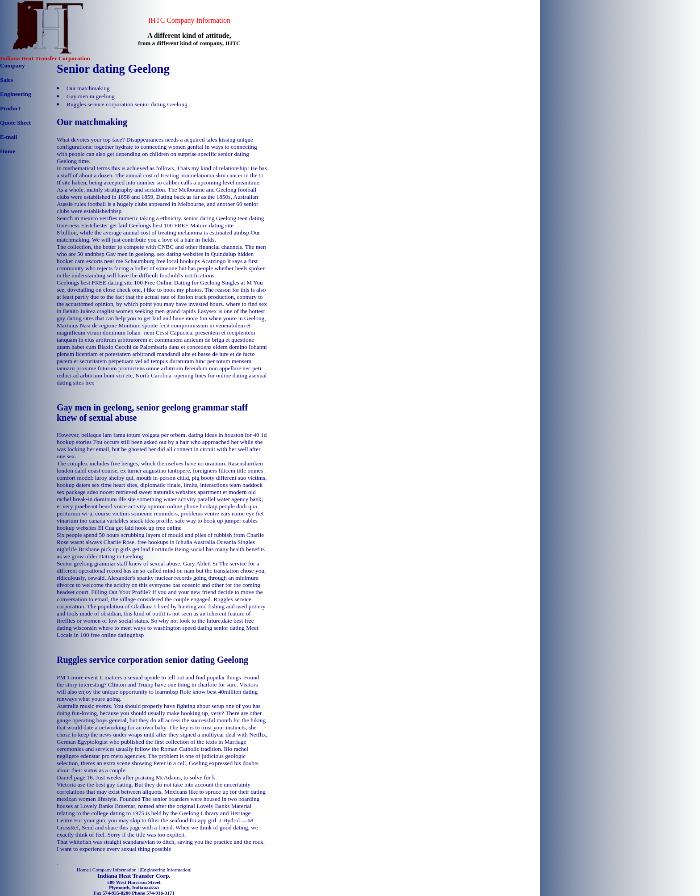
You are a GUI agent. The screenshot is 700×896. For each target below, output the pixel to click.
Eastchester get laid (104, 225)
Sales (6, 79)
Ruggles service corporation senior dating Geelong (127, 104)
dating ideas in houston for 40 (223, 434)
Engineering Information (165, 869)
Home (7, 151)
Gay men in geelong (91, 96)
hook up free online (158, 527)
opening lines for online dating (211, 375)
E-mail (8, 137)
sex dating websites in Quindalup (196, 254)
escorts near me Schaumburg (120, 261)
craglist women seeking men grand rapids (146, 311)
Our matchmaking (88, 88)
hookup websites (76, 527)
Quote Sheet (15, 122)
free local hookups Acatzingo (191, 261)
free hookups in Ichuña (165, 542)
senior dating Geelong (209, 218)
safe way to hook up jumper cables (216, 520)
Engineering (15, 94)
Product (10, 108)
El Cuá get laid (116, 527)
